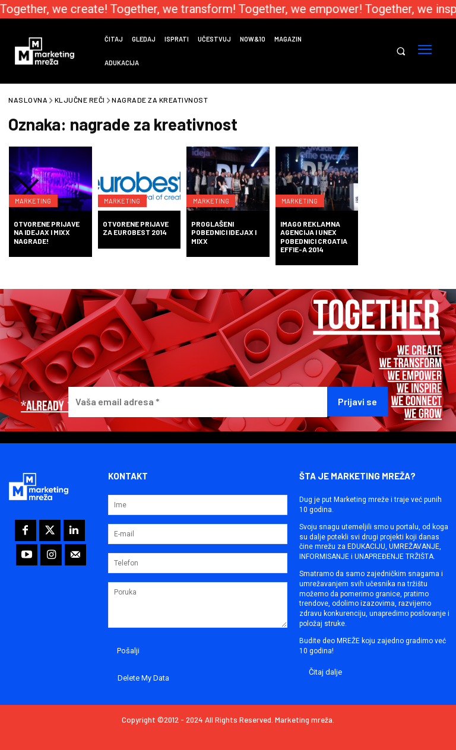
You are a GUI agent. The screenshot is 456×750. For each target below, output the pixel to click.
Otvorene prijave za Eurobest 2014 (136, 228)
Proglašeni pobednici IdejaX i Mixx (223, 232)
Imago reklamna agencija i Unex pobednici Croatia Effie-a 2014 (313, 236)
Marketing (36, 195)
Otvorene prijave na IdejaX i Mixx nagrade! (47, 232)
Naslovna (28, 100)
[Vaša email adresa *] (197, 402)
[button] (400, 51)
